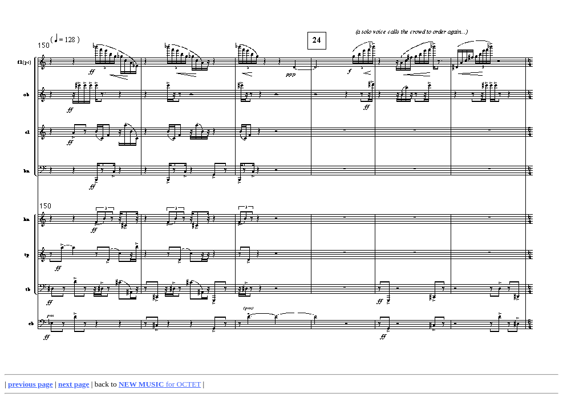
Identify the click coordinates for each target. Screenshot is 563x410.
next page (73, 384)
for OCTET (160, 384)
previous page (30, 384)
